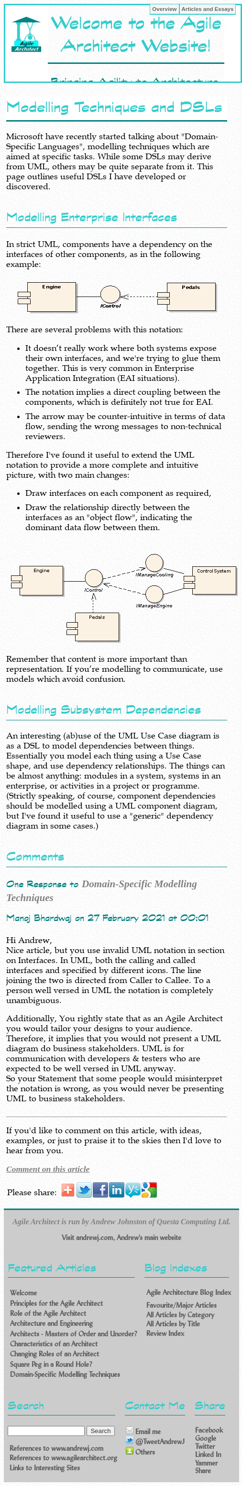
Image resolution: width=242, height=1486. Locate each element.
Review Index (165, 1332)
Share (203, 1470)
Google (205, 1438)
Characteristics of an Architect (54, 1343)
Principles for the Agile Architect (56, 1302)
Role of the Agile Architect (48, 1313)
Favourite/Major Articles (181, 1305)
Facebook (209, 1429)
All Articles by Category (180, 1314)
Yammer (206, 1462)
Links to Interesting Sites (45, 1467)
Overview (164, 9)
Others (140, 1451)
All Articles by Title (173, 1323)
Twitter (205, 1446)
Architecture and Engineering (51, 1323)
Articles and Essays (208, 9)
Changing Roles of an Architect (54, 1353)
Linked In (208, 1454)
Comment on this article (48, 1169)
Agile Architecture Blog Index (188, 1292)
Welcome (23, 1292)
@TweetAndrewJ (155, 1441)
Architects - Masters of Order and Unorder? (73, 1333)
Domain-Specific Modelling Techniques (65, 1374)
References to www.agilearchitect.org (63, 1457)
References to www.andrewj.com (56, 1448)
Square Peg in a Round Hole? (51, 1363)
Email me (143, 1431)
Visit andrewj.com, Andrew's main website (121, 1237)
